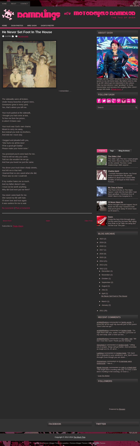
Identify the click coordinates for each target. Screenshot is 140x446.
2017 (102, 250)
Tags (112, 151)
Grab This (101, 376)
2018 (102, 246)
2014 (102, 261)
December (106, 271)
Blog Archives (124, 151)
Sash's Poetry (47, 26)
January (105, 305)
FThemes (45, 443)
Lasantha (65, 443)
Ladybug (100, 353)
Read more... (117, 89)
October (105, 278)
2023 (102, 239)
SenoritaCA (101, 345)
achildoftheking (103, 322)
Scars (110, 217)
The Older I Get (114, 156)
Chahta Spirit (113, 171)
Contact (24, 4)
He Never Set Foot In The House (27, 32)
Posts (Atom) (18, 226)
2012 (102, 269)
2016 (102, 254)
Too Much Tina (79, 437)
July (103, 290)
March (104, 301)
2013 (102, 265)
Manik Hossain (102, 367)
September (106, 282)
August (105, 286)
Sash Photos (17, 26)
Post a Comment (23, 208)
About (13, 4)
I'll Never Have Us (115, 202)
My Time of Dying (115, 187)
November (106, 275)
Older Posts (89, 221)
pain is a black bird (128, 367)
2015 (102, 257)
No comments (23, 36)
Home (4, 4)
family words (126, 322)
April (104, 293)
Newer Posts (7, 221)
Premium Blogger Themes (78, 443)
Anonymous (101, 361)
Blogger (122, 409)
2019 (102, 242)
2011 (102, 311)
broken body (126, 330)
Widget (107, 376)
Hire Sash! (32, 26)
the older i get (126, 339)
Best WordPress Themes (97, 443)
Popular (102, 151)
